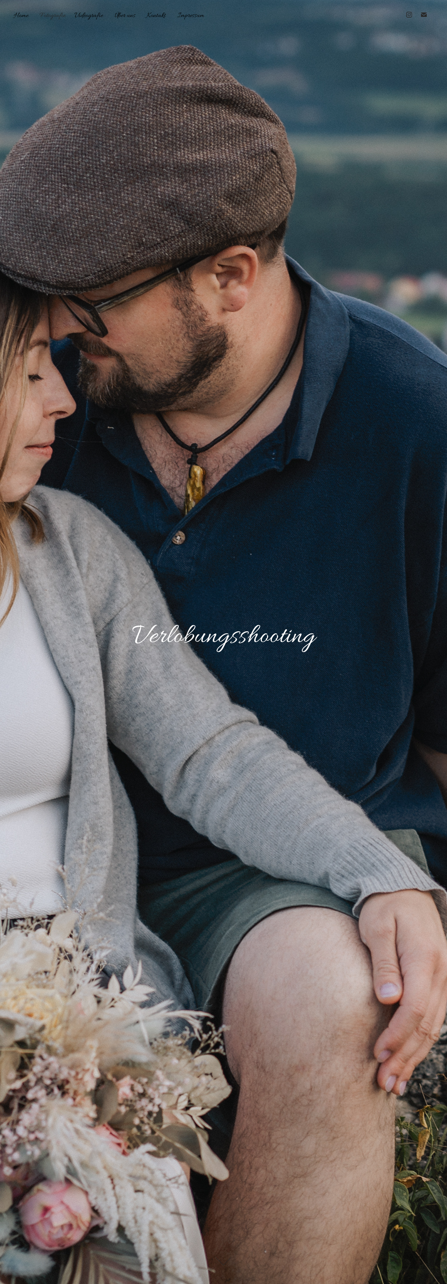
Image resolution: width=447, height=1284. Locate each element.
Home (21, 15)
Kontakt (156, 15)
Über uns (125, 15)
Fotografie (52, 15)
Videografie (88, 15)
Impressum (190, 15)
